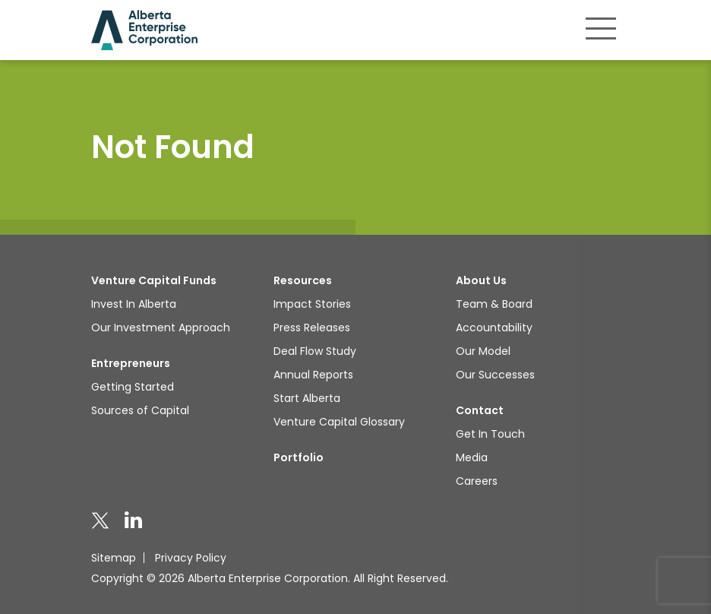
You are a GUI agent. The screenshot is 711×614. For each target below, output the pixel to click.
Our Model (483, 351)
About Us (481, 280)
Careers (477, 481)
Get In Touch (490, 434)
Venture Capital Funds (153, 280)
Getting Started (132, 386)
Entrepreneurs (130, 363)
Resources (302, 280)
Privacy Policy (190, 557)
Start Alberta (306, 398)
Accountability (494, 327)
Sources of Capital (140, 410)
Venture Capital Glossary (339, 421)
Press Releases (311, 327)
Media (472, 457)
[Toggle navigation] (601, 28)
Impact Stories (312, 304)
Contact (480, 410)
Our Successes (495, 374)
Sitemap (113, 557)
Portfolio (298, 457)
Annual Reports (313, 374)
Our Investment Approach (160, 327)
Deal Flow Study (314, 351)
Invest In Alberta (133, 304)
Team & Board (494, 304)
